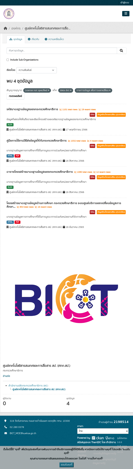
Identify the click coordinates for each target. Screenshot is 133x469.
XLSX (10, 124)
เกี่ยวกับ (33, 39)
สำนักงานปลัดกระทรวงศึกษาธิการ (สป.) (28, 385)
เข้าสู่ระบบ (124, 2)
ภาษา (80, 426)
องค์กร (16, 28)
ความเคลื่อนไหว (54, 39)
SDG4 (92, 114)
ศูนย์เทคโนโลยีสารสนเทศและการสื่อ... (47, 28)
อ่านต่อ (6, 376)
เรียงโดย (11, 70)
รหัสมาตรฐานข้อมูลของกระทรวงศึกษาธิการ (33, 109)
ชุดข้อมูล (15, 39)
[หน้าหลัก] (5, 28)
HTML (10, 156)
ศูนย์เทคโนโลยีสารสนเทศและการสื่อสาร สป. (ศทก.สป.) (38, 389)
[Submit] (122, 50)
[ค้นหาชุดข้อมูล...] (62, 50)
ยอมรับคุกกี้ (66, 465)
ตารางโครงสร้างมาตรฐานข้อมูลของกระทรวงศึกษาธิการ (40, 172)
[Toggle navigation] (125, 13)
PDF (17, 156)
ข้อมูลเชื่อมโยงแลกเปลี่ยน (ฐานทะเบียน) (111, 114)
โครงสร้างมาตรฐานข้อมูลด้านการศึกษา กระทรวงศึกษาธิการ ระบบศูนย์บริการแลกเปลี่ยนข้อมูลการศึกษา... (64, 205)
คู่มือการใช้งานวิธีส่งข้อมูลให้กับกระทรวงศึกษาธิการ (37, 140)
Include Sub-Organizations (22, 60)
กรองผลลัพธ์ (15, 96)
